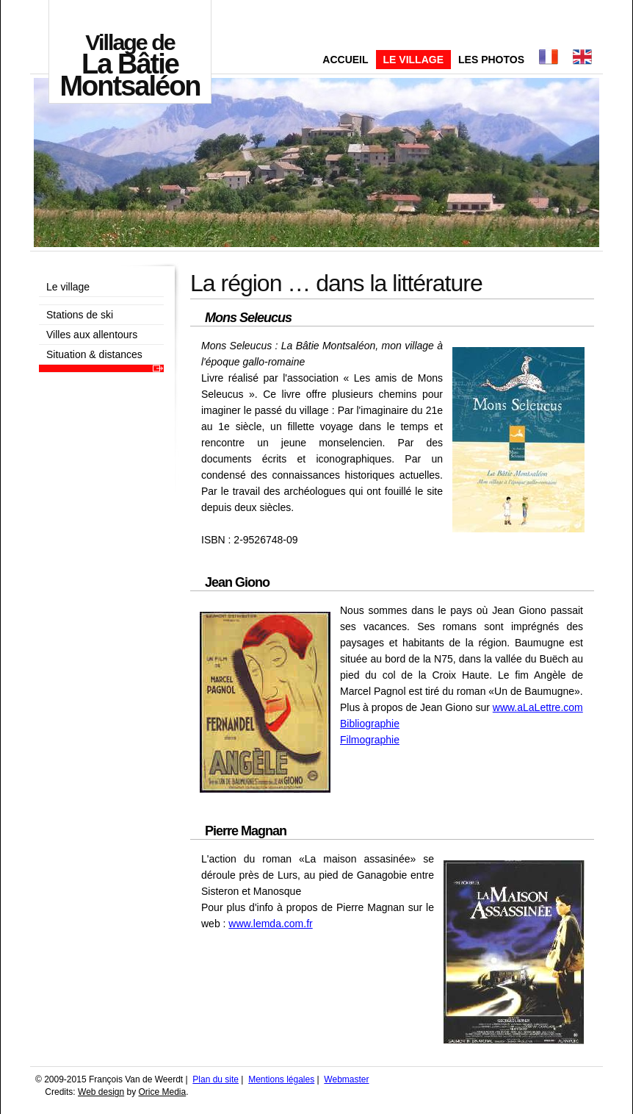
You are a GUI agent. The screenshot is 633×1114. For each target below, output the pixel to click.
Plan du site (215, 1079)
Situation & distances (94, 354)
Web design (101, 1092)
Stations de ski (79, 315)
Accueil (345, 59)
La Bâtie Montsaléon (129, 65)
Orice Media (163, 1092)
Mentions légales (281, 1079)
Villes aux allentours (91, 334)
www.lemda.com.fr (270, 923)
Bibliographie (369, 723)
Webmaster (346, 1079)
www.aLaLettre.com (538, 707)
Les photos (491, 59)
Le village (413, 59)
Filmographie (369, 740)
